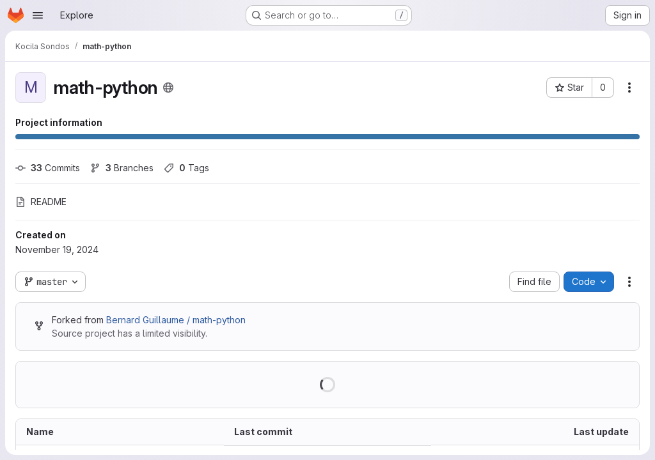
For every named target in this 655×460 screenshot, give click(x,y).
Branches (122, 167)
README (41, 201)
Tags (186, 167)
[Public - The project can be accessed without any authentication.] (168, 87)
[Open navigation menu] (38, 15)
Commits (47, 167)
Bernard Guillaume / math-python (176, 319)
